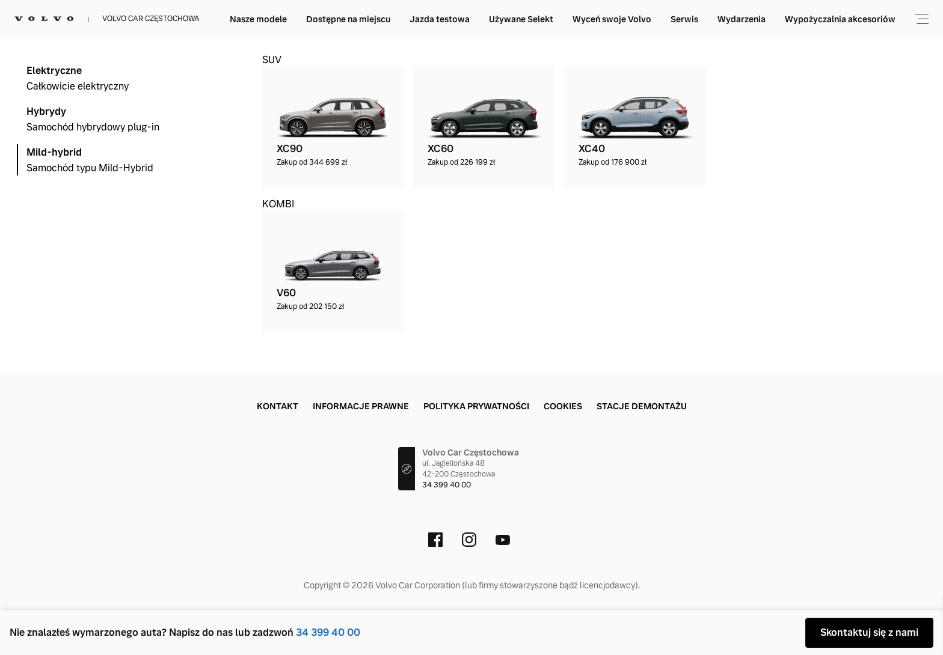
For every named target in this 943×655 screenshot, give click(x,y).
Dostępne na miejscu (478, 19)
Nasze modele (388, 19)
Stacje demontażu (642, 406)
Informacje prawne (361, 406)
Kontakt (277, 406)
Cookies (563, 406)
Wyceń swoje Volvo (741, 19)
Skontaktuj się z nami (869, 632)
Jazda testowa (569, 19)
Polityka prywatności (476, 406)
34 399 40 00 (328, 632)
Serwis (814, 19)
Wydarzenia (871, 19)
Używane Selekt (651, 19)
